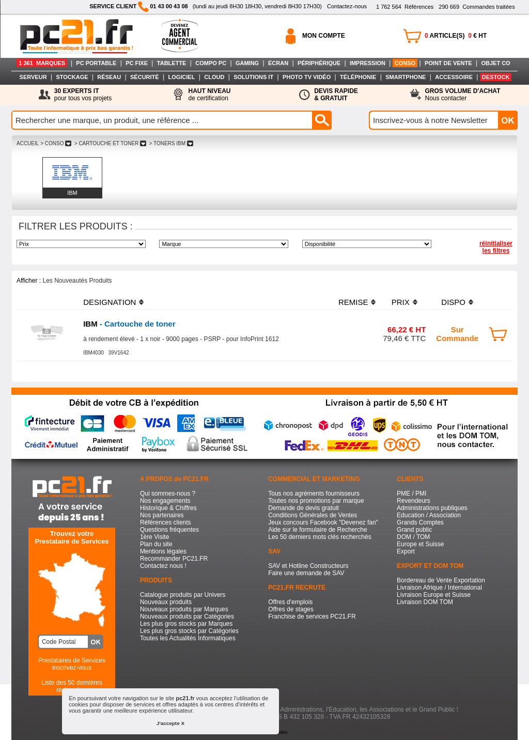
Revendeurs (413, 500)
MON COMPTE (323, 35)
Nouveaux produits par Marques (184, 609)
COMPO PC (210, 63)
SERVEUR (33, 77)
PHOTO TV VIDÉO (307, 77)
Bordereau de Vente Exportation (441, 580)
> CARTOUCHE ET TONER (110, 143)
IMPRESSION (367, 63)
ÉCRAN (278, 63)
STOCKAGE (72, 77)
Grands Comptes (420, 522)
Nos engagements (165, 500)
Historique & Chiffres (168, 508)
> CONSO (56, 143)
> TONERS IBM (171, 143)
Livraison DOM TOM (425, 602)
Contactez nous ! (163, 565)
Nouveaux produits (166, 602)
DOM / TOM (413, 537)
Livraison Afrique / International (439, 587)
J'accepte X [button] (170, 723)
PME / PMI (411, 493)
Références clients (165, 522)
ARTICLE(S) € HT (456, 35)
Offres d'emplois (290, 602)
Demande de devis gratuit (303, 508)
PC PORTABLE (96, 63)
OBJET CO (495, 63)
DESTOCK (496, 77)
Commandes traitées (477, 7)
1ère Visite (154, 537)
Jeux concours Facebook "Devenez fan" (323, 522)
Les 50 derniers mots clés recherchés (319, 537)
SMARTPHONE (405, 77)
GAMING (247, 63)
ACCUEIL (28, 143)
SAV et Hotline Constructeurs (308, 565)
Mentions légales (163, 551)
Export (406, 551)
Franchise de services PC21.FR (311, 616)
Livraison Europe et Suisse (434, 594)
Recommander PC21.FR (174, 558)
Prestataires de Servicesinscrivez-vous (71, 664)
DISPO (453, 302)
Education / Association (429, 515)
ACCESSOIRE (454, 77)
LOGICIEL (181, 77)
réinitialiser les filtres (495, 247)
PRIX (401, 302)
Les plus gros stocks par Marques (186, 623)
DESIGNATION (109, 302)
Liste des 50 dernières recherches (71, 686)
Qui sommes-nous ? (167, 493)
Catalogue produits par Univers (182, 594)
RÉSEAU (109, 77)
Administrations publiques (432, 508)
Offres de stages (291, 609)
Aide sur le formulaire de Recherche (317, 529)
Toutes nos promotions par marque (316, 500)
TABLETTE (171, 63)
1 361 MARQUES (42, 63)
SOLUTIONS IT (253, 77)
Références (404, 7)
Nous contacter (463, 94)
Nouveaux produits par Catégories (187, 616)
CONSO (405, 63)
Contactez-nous (347, 6)
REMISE (353, 302)
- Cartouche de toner (129, 323)
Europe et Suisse (420, 544)
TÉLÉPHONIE (358, 77)
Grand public (414, 529)
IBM (72, 193)
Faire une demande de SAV (306, 573)
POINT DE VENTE (448, 63)
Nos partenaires (162, 515)
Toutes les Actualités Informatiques (188, 638)
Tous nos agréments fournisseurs (314, 493)
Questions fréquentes (169, 529)
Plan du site (156, 544)
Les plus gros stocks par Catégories (189, 631)
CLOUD (214, 77)
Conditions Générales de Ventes (312, 515)
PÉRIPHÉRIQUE (319, 63)
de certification (209, 94)
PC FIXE (137, 63)
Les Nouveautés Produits (77, 280)
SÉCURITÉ (144, 77)
